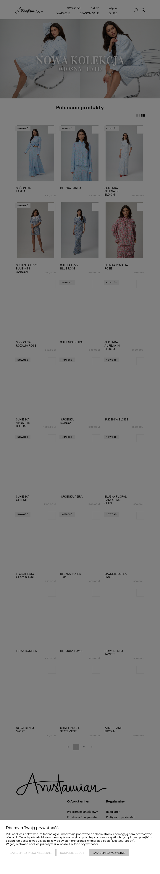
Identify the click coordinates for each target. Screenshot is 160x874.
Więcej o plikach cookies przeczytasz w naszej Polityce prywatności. (52, 844)
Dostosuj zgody (72, 852)
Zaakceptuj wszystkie (109, 852)
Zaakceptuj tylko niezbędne (31, 852)
